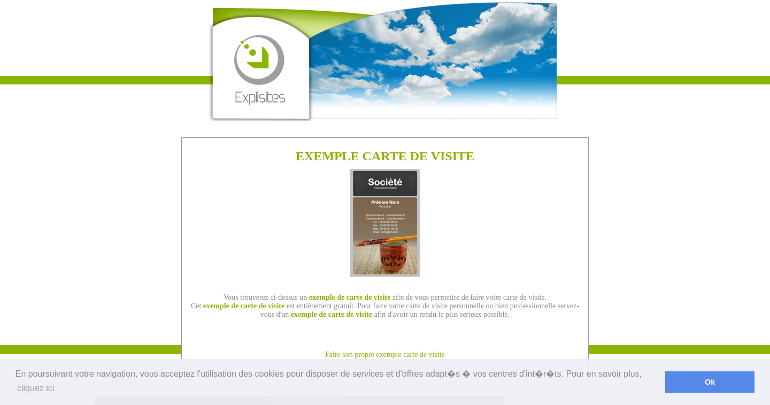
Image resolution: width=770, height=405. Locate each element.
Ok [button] (710, 382)
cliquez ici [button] (35, 388)
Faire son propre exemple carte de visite (385, 355)
